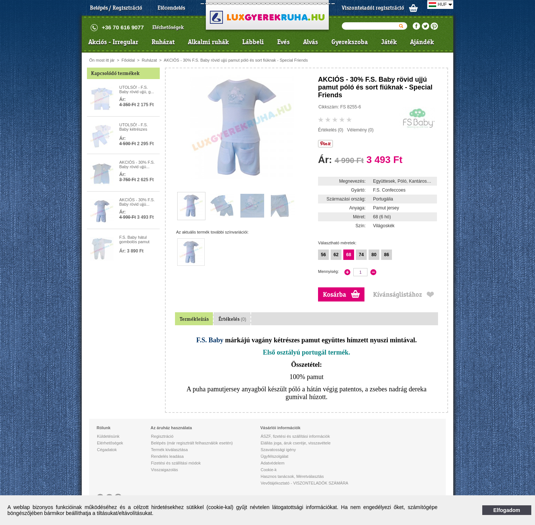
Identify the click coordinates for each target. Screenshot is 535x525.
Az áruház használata (171, 427)
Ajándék (422, 42)
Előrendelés (171, 7)
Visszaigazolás (164, 469)
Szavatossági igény (278, 449)
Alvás (310, 42)
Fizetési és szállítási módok (176, 463)
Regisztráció (162, 436)
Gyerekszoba (349, 42)
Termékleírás (194, 319)
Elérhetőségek (168, 27)
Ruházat (163, 42)
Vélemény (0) (360, 130)
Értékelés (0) (330, 130)
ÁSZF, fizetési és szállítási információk (295, 436)
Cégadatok (107, 449)
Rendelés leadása (167, 456)
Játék (389, 42)
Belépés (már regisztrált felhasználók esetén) (192, 443)
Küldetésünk (108, 436)
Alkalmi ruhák (208, 42)
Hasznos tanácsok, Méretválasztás (292, 476)
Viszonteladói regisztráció (373, 7)
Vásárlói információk (280, 427)
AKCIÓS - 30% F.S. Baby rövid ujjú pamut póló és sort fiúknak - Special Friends (236, 60)
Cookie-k (268, 469)
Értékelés (232, 319)
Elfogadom (506, 510)
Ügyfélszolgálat (274, 456)
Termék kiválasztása (169, 449)
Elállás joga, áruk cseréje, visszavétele (295, 443)
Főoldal (128, 60)
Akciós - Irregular (113, 42)
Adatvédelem (272, 463)
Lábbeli (253, 42)
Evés (283, 42)
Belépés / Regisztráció (116, 7)
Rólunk (103, 427)
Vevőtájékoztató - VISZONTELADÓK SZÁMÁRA (304, 483)
